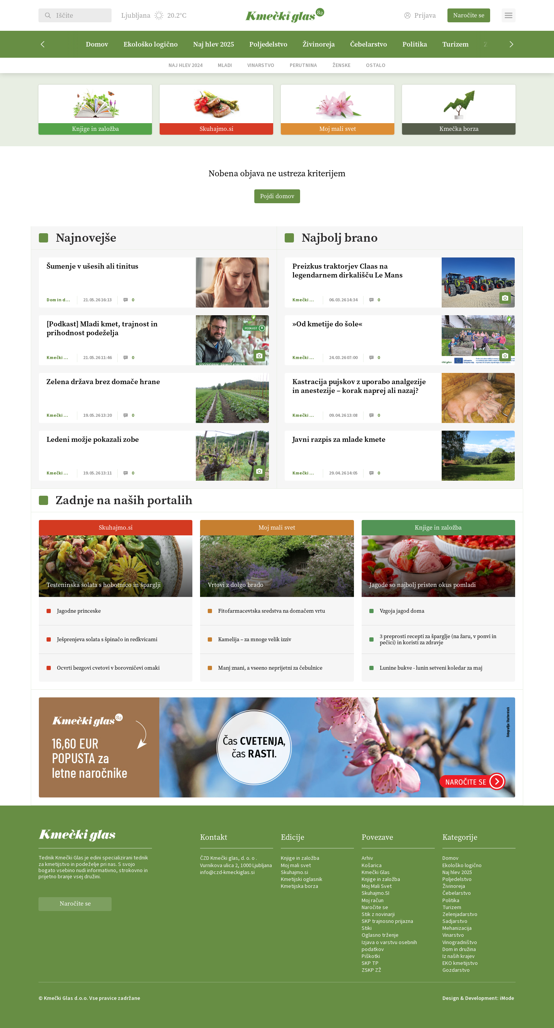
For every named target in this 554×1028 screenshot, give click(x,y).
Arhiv (367, 858)
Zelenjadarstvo (459, 914)
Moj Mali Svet (377, 886)
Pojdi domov (277, 196)
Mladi (225, 65)
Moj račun (373, 900)
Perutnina (303, 65)
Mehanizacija (457, 928)
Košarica (372, 865)
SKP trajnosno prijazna (387, 921)
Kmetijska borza (299, 886)
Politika (414, 44)
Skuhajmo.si (294, 872)
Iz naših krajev (458, 956)
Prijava (420, 15)
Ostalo (375, 65)
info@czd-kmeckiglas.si (227, 872)
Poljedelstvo (268, 44)
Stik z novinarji (378, 914)
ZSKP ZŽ (371, 970)
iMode (507, 998)
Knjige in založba (300, 858)
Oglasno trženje (380, 935)
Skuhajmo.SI (375, 893)
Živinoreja (319, 44)
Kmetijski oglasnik (301, 879)
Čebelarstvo (368, 44)
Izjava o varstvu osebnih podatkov (389, 946)
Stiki (367, 928)
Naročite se (468, 15)
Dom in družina (459, 949)
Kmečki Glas (376, 872)
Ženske (341, 65)
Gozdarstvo (456, 970)
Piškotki (371, 956)
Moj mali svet (296, 865)
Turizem (455, 44)
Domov (97, 44)
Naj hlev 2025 (213, 44)
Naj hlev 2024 (185, 65)
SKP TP (370, 963)
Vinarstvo (260, 65)
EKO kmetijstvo (460, 963)
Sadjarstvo (454, 921)
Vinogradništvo (459, 942)
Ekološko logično (150, 44)
